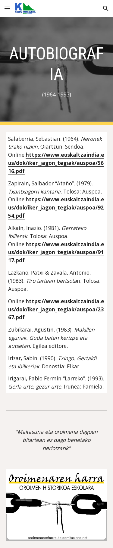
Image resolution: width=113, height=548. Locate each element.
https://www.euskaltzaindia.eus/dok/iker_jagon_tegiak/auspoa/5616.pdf (56, 163)
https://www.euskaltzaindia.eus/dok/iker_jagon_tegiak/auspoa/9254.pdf (56, 207)
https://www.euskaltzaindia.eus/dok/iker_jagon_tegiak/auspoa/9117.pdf (56, 252)
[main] (57, 71)
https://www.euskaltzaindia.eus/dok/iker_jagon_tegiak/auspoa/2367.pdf (56, 309)
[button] (7, 8)
